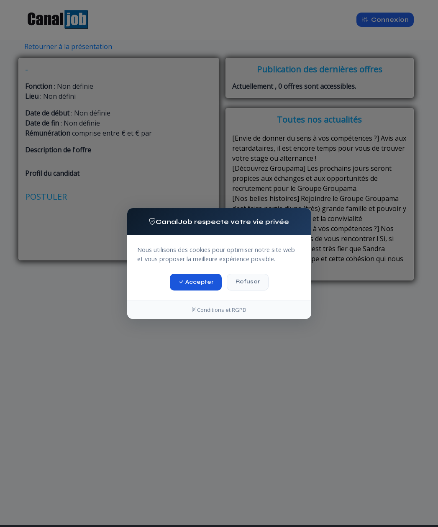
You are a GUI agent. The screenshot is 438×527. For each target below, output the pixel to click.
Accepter (195, 281)
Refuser (248, 281)
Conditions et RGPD (219, 310)
